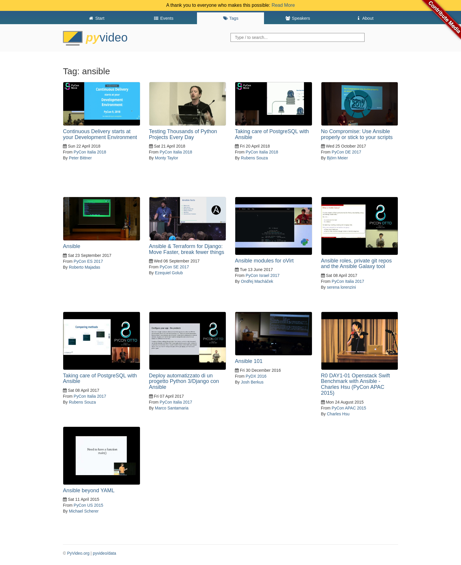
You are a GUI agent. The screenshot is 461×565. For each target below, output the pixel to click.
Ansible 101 (249, 361)
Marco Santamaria (171, 408)
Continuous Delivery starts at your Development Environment (100, 134)
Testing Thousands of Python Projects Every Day (183, 134)
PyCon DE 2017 (346, 152)
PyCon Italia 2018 (90, 152)
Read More (283, 5)
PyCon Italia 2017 (348, 281)
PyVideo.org (78, 553)
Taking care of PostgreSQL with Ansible (272, 134)
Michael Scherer (83, 511)
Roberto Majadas (84, 267)
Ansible (71, 246)
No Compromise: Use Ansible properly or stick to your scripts (357, 134)
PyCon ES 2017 (88, 261)
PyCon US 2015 (88, 505)
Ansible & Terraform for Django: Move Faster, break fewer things (186, 249)
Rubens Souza (254, 158)
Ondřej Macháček (257, 281)
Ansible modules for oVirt (264, 261)
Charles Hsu (338, 414)
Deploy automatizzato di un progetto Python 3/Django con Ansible (184, 381)
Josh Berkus (252, 382)
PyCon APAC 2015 (349, 408)
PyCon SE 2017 (174, 267)
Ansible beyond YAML (88, 490)
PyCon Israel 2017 (263, 275)
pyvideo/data (104, 553)
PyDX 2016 (256, 376)
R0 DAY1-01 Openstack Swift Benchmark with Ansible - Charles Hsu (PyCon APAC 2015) (355, 384)
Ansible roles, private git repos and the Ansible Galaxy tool (356, 264)
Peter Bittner (80, 158)
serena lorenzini (341, 287)
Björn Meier (337, 158)
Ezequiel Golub (169, 272)
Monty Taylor (166, 158)
